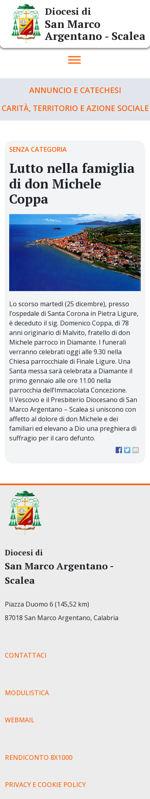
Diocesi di (68, 11)
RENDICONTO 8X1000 (38, 757)
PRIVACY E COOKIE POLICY (45, 784)
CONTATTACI (25, 655)
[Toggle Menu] (74, 59)
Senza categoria (38, 149)
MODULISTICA (27, 692)
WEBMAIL (19, 720)
